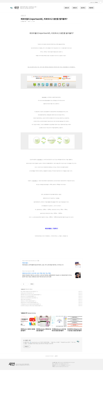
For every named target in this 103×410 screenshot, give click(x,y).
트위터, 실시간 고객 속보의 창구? (26, 333)
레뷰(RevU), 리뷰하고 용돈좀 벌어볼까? (28, 341)
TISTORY (52, 396)
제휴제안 (91, 7)
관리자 (56, 396)
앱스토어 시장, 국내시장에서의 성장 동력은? (28, 337)
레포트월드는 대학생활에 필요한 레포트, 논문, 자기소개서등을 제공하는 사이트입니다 (42, 305)
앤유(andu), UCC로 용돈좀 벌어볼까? (27, 336)
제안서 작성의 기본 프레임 (25, 339)
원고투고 (83, 7)
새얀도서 (75, 7)
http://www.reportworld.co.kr (29, 300)
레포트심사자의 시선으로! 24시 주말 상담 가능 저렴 (36, 313)
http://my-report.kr (27, 311)
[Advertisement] (51, 36)
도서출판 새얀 (27, 380)
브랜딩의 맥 (23, 329)
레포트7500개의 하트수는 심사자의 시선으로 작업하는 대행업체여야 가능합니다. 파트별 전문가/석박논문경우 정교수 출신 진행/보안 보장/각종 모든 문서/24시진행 (47, 315)
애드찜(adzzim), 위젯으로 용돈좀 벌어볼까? (29, 342)
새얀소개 (67, 7)
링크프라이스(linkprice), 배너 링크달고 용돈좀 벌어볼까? (31, 345)
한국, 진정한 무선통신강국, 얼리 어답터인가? (29, 331)
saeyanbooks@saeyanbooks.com (61, 406)
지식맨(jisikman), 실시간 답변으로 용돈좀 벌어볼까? (30, 344)
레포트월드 (25, 303)
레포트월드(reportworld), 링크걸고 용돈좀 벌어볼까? (30, 334)
